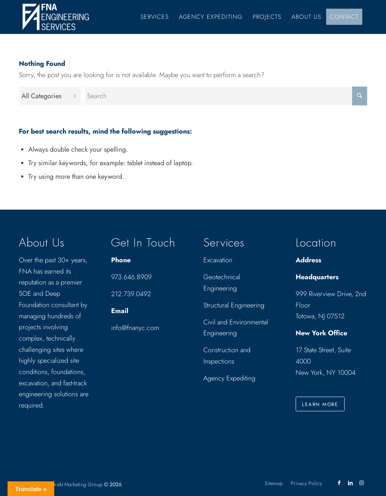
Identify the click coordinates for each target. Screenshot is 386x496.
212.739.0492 (131, 294)
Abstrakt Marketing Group (73, 484)
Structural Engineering (233, 305)
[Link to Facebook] (339, 482)
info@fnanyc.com (135, 328)
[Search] (226, 96)
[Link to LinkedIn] (350, 482)
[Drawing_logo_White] (56, 17)
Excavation (217, 260)
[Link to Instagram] (361, 482)
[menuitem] (155, 17)
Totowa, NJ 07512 (320, 316)
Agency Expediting (230, 378)
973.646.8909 (131, 277)
